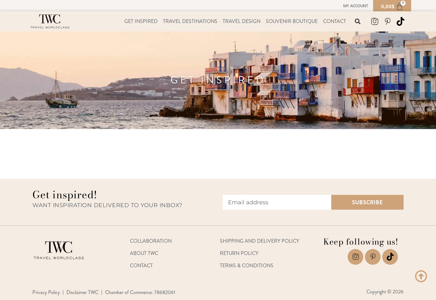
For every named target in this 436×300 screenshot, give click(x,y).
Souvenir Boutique (292, 21)
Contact (334, 21)
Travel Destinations (190, 21)
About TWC (144, 253)
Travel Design (241, 21)
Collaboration (151, 241)
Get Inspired (141, 21)
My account (355, 5)
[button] (357, 21)
